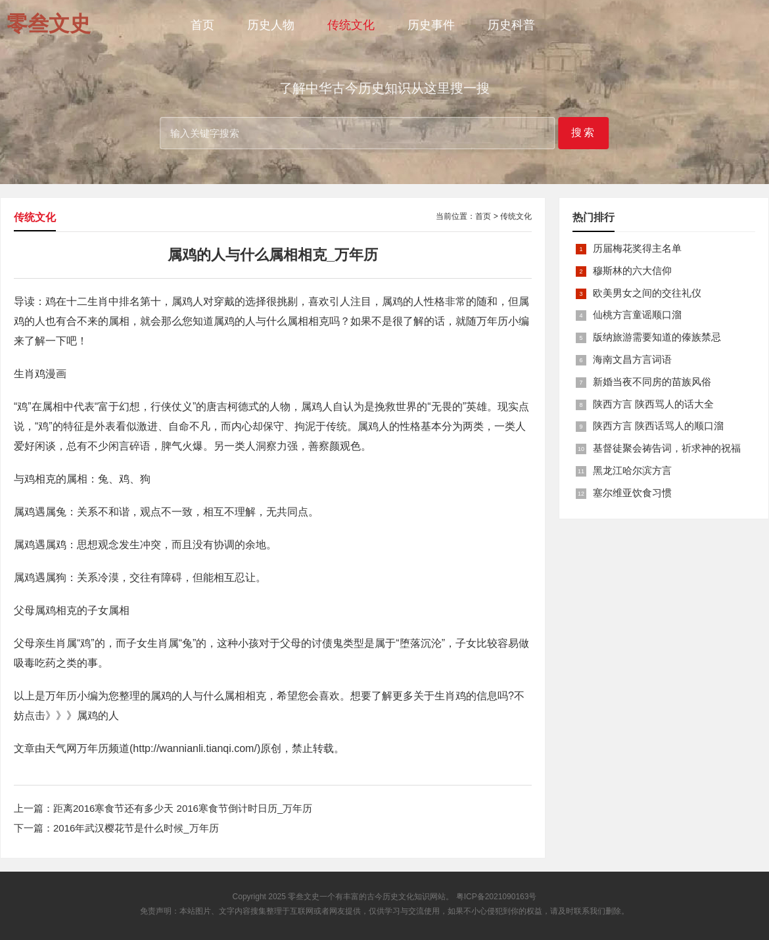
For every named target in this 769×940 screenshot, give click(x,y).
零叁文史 (303, 896)
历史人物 (270, 25)
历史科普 (511, 25)
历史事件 (431, 25)
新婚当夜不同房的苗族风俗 (652, 381)
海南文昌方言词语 (632, 359)
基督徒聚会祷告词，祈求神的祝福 (667, 448)
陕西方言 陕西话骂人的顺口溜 (658, 425)
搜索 (583, 132)
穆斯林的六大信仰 (632, 270)
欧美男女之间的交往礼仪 (647, 292)
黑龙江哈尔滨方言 (632, 470)
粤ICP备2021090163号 (496, 896)
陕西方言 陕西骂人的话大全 (653, 404)
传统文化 (351, 25)
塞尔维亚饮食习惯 (632, 492)
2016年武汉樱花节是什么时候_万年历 (136, 828)
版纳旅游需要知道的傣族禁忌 (657, 336)
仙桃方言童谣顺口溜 (637, 314)
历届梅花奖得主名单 (637, 248)
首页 (202, 25)
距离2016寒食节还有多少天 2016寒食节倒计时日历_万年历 (182, 808)
